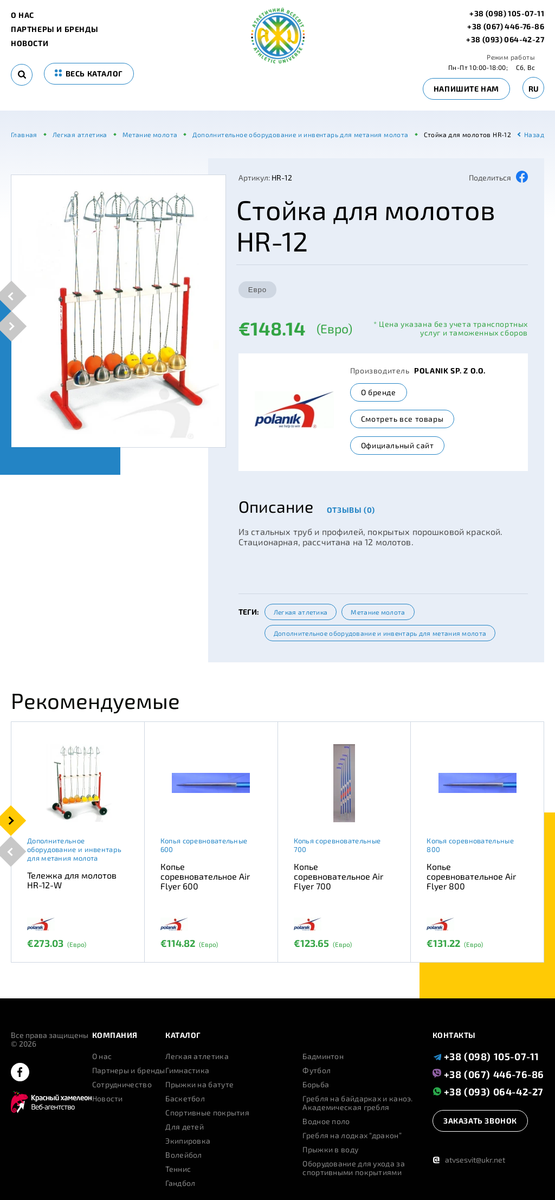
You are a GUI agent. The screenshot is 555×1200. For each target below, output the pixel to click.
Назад (534, 134)
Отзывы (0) (351, 509)
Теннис (178, 1169)
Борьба (315, 1084)
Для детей (184, 1126)
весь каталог (89, 73)
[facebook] (20, 1073)
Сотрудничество (122, 1084)
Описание (275, 506)
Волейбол (183, 1155)
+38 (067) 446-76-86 (505, 26)
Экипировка (187, 1141)
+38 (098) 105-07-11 (506, 13)
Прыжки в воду (330, 1149)
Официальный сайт (397, 445)
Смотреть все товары (402, 418)
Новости (29, 43)
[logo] (278, 60)
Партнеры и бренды (54, 29)
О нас (22, 15)
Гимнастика (187, 1070)
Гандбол (180, 1183)
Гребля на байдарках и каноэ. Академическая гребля (357, 1103)
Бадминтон (323, 1056)
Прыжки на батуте (199, 1084)
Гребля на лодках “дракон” (352, 1135)
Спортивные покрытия (207, 1112)
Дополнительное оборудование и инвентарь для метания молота (380, 633)
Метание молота (378, 612)
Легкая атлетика (301, 612)
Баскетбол (185, 1098)
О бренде (378, 392)
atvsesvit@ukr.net (469, 1159)
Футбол (316, 1070)
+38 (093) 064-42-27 (505, 39)
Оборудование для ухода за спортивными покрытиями (353, 1168)
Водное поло (326, 1121)
